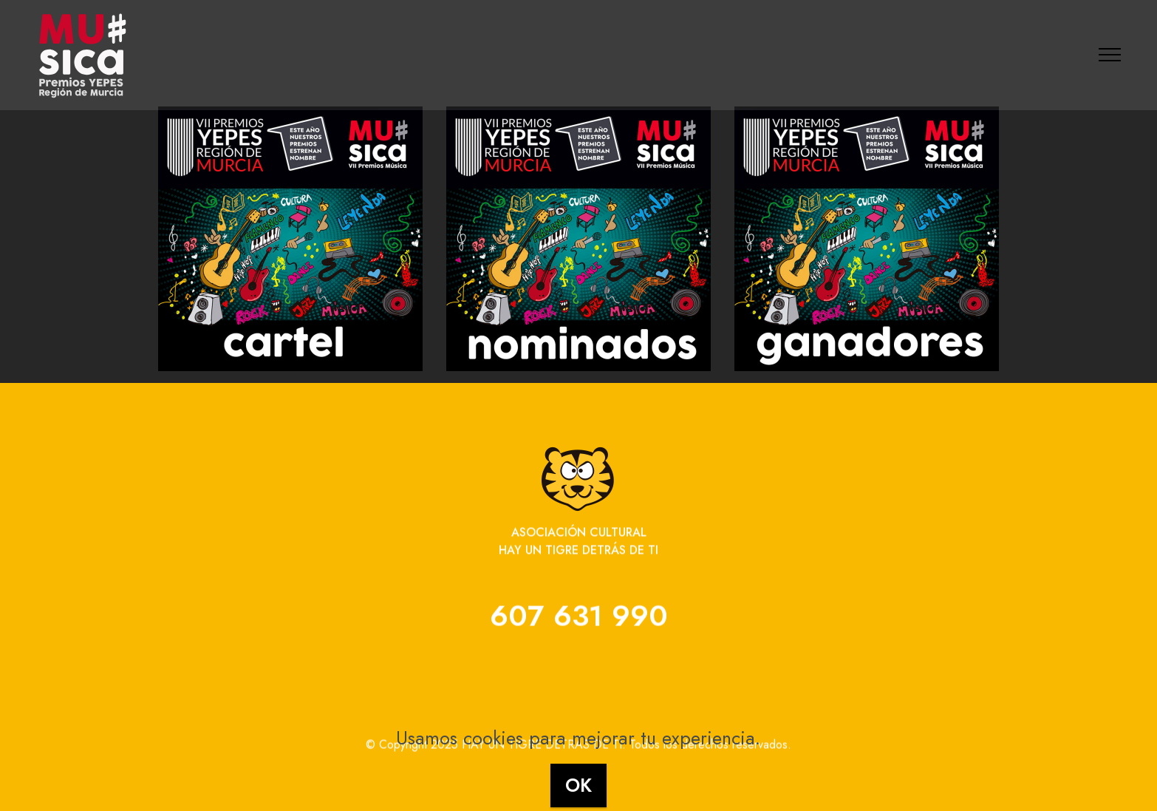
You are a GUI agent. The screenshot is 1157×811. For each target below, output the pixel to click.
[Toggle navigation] (1110, 54)
